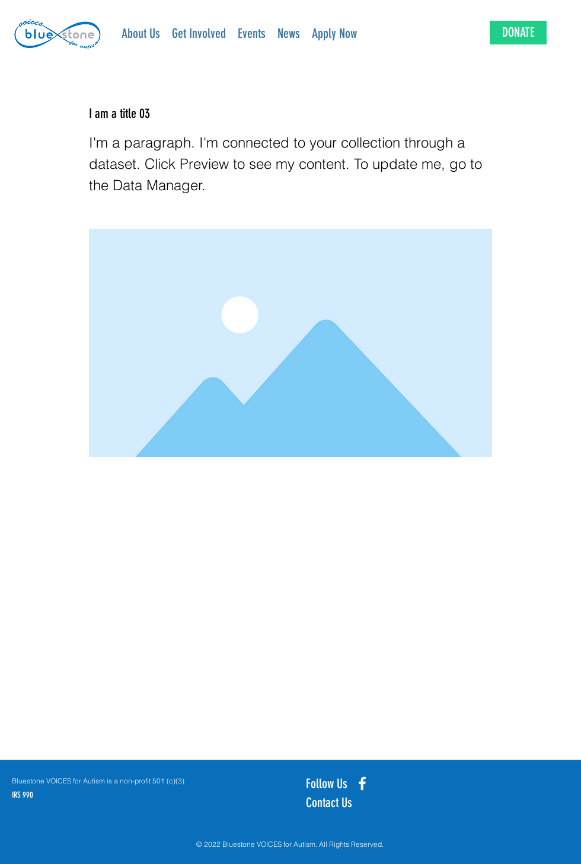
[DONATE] (518, 32)
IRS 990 (22, 795)
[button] (199, 34)
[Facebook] (362, 783)
